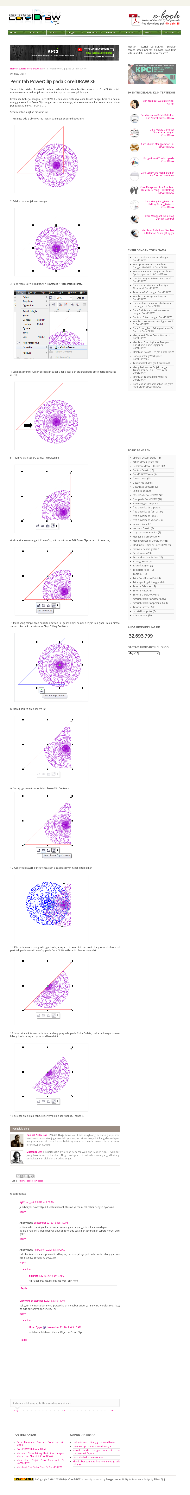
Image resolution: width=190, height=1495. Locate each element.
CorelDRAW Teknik (143, 474)
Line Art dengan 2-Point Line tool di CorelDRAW (152, 280)
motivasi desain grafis (145, 549)
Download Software (144, 486)
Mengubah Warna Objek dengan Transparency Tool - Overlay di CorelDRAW (150, 370)
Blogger (71, 32)
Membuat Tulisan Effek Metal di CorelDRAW (150, 378)
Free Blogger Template (145, 503)
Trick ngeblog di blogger (146, 582)
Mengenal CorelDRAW (145, 536)
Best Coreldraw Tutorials (146, 466)
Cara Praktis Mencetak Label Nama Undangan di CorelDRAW (152, 305)
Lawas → (114, 1410)
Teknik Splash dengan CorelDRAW (151, 363)
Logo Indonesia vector (145, 532)
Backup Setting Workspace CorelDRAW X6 (147, 357)
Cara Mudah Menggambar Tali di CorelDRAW (157, 145)
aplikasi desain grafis (144, 457)
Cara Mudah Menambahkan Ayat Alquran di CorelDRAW (150, 287)
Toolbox (137, 574)
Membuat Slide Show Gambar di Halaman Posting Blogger (158, 232)
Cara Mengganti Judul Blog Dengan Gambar (159, 217)
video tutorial (140, 615)
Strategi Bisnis (140, 561)
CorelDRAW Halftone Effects (32, 1449)
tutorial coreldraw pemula (147, 603)
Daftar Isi (53, 32)
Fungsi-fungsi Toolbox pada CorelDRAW (158, 160)
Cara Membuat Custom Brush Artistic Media (40, 1443)
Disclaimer (169, 32)
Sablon (148, 32)
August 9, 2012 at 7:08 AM (40, 1202)
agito (22, 1202)
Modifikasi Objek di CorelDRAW (150, 545)
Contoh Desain (141, 470)
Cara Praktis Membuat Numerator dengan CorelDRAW (162, 132)
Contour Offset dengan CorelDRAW (152, 317)
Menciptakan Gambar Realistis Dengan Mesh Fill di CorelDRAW (150, 266)
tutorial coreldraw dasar (31, 68)
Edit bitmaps (140, 491)
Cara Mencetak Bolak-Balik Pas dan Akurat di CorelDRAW (157, 116)
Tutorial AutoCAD (142, 590)
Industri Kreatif (141, 524)
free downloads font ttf (145, 511)
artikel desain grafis (143, 462)
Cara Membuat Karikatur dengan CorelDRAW (150, 259)
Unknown (25, 1300)
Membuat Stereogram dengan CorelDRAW (149, 298)
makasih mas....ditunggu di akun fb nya (94, 1442)
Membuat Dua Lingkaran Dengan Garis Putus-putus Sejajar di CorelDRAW (151, 345)
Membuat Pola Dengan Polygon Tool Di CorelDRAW (153, 323)
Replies (27, 1269)
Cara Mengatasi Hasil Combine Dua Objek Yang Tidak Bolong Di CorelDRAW (157, 189)
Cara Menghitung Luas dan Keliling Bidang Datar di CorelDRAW (159, 204)
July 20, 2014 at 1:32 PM (52, 1276)
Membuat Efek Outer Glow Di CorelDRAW (39, 1467)
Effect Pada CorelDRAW (145, 495)
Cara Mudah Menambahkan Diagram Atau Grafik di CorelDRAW (153, 385)
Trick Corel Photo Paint (145, 578)
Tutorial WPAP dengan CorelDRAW (152, 292)
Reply (23, 1212)
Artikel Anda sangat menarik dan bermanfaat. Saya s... (96, 1452)
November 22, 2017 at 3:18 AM (64, 1327)
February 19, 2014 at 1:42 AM (50, 1249)
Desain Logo (140, 478)
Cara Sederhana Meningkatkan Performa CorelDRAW (157, 174)
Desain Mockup (141, 482)
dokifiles (33, 1276)
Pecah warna (140, 553)
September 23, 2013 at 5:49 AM (51, 1222)
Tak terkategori (141, 565)
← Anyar (16, 1410)
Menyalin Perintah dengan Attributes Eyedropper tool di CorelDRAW (153, 273)
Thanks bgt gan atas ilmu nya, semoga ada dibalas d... (96, 1463)
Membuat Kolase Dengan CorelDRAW (153, 352)
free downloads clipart (145, 507)
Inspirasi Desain (141, 528)
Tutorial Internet (141, 607)
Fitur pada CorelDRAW (145, 499)
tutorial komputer (142, 611)
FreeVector (92, 32)
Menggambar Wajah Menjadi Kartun (158, 102)
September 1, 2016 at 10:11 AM (48, 1300)
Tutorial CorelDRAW (144, 594)
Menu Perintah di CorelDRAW (149, 540)
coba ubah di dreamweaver (88, 1457)
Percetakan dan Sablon (145, 557)
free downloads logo (144, 516)
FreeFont (110, 32)
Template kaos (141, 569)
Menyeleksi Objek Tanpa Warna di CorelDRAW (151, 337)
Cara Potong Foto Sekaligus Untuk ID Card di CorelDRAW (153, 330)
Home (13, 32)
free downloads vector (145, 520)
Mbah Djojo (35, 1327)
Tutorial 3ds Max (142, 586)
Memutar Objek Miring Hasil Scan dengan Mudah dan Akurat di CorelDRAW (40, 1455)
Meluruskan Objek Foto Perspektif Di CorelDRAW (40, 1462)
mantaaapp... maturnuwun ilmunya (92, 1446)
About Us (33, 32)
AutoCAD (129, 32)
